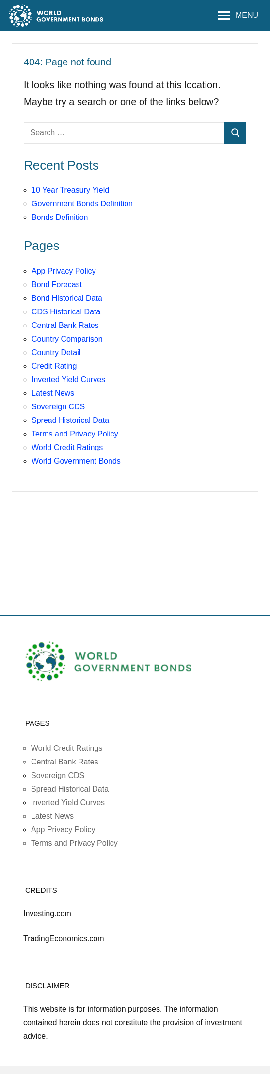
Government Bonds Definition (82, 204)
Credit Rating (54, 366)
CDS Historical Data (66, 312)
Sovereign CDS (58, 407)
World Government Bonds (76, 461)
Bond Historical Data (67, 298)
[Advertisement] (135, 588)
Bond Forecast (57, 284)
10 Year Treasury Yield (70, 190)
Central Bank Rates (65, 325)
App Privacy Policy (64, 271)
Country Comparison (67, 339)
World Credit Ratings (67, 447)
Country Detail (56, 352)
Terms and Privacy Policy (75, 434)
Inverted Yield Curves (68, 379)
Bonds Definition (60, 217)
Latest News (53, 393)
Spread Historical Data (70, 420)
